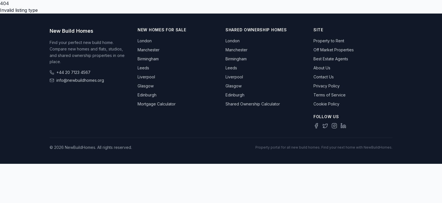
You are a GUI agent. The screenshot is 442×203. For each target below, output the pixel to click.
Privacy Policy (326, 85)
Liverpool (146, 76)
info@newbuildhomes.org (80, 80)
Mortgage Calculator (157, 104)
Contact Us (323, 76)
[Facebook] (316, 126)
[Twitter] (325, 126)
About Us (321, 67)
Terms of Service (329, 94)
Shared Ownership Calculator (253, 104)
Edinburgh (147, 94)
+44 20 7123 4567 (73, 72)
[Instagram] (334, 126)
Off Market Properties (333, 49)
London (145, 40)
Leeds (143, 67)
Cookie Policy (326, 104)
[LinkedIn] (343, 126)
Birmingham (148, 58)
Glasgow (146, 85)
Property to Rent (328, 40)
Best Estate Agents (330, 58)
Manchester (149, 49)
